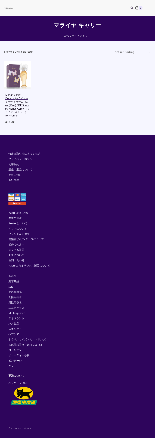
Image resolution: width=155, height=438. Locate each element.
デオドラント (16, 318)
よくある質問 (16, 249)
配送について (16, 174)
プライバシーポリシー (21, 159)
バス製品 (13, 323)
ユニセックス (16, 307)
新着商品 (13, 281)
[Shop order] (132, 52)
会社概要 (13, 180)
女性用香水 (15, 297)
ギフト (12, 365)
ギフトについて (17, 228)
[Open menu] (147, 8)
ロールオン (15, 350)
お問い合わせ (16, 260)
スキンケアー (16, 329)
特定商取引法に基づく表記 (24, 153)
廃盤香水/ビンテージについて (26, 239)
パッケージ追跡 (23, 393)
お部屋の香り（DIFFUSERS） (25, 344)
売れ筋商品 (15, 292)
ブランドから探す (19, 234)
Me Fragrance (16, 313)
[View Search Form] (130, 8)
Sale (10, 286)
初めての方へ (16, 244)
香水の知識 (15, 218)
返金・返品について (20, 169)
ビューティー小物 (19, 355)
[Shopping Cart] (138, 8)
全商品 (12, 276)
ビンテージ (15, 360)
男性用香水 (15, 302)
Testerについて (17, 223)
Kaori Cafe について (20, 212)
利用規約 (13, 164)
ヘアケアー (15, 334)
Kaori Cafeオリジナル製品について (29, 265)
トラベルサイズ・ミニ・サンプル (28, 339)
